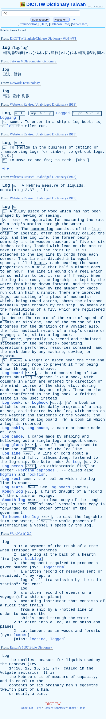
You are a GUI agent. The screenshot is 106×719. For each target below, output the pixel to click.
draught (67, 491)
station (8, 584)
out (87, 152)
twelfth (8, 689)
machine (56, 352)
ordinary (55, 685)
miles (30, 126)
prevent (58, 364)
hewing (29, 215)
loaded (41, 246)
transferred (21, 394)
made (95, 428)
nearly (23, 694)
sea (10, 411)
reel (84, 271)
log (6, 47)
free (90, 360)
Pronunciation (28, 24)
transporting (13, 152)
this (81, 504)
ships (85, 622)
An (27, 220)
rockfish (36, 474)
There (65, 293)
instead (49, 398)
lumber (36, 631)
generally (35, 339)
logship (28, 233)
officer (63, 508)
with (54, 246)
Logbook (40, 403)
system (7, 356)
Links (81, 707)
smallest (27, 660)
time (4, 449)
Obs (81, 160)
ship (20, 288)
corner (7, 259)
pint (41, 694)
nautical (29, 331)
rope (36, 364)
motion (34, 224)
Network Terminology (25, 83)
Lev (33, 664)
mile (41, 267)
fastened (82, 458)
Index (72, 707)
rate (100, 220)
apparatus (42, 220)
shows (67, 301)
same (93, 263)
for (44, 152)
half (63, 267)
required (59, 563)
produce (85, 563)
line (43, 238)
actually (9, 305)
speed (96, 284)
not (85, 211)
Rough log (12, 491)
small (50, 445)
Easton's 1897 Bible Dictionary (31, 647)
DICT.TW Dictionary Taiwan (53, 4)
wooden (43, 242)
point (58, 250)
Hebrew (33, 185)
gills (42, 190)
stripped (20, 550)
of (71, 147)
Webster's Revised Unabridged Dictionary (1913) (43, 104)
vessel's (43, 525)
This (22, 259)
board (50, 373)
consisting (25, 297)
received (9, 576)
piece (33, 211)
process (81, 521)
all (39, 580)
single (43, 441)
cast (67, 517)
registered (93, 309)
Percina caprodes (36, 470)
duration (48, 326)
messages (75, 571)
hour (18, 271)
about (78, 453)
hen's (71, 685)
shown (40, 288)
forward (60, 284)
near (70, 360)
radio (96, 580)
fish (81, 466)
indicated (35, 411)
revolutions (21, 309)
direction (85, 381)
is (84, 250)
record (41, 318)
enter (37, 122)
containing (11, 190)
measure (50, 185)
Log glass (12, 445)
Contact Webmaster (55, 707)
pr (80, 113)
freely (80, 276)
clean (53, 500)
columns (8, 381)
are (76, 293)
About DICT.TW (31, 707)
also (93, 326)
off (67, 276)
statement (10, 343)
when (4, 550)
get (78, 152)
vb (92, 113)
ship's (64, 122)
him (44, 689)
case (31, 504)
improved (91, 293)
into (70, 259)
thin (29, 242)
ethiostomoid (61, 466)
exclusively (67, 233)
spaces (7, 263)
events (73, 593)
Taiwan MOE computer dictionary (33, 61)
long (63, 458)
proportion (11, 267)
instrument (54, 601)
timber (57, 152)
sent (91, 571)
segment (38, 546)
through (51, 224)
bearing (70, 263)
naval (51, 504)
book (86, 122)
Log (6, 113)
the (19, 126)
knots (40, 263)
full (13, 331)
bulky (19, 211)
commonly (9, 242)
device (75, 352)
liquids (75, 185)
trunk (69, 546)
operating (72, 343)
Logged (63, 113)
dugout (75, 441)
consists (65, 229)
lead (66, 246)
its (96, 322)
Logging (8, 118)
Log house (37, 428)
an (9, 271)
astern (50, 301)
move (20, 160)
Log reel (11, 479)
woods (67, 631)
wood (52, 211)
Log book (11, 403)
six (101, 242)
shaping (72, 436)
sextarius (28, 673)
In (13, 504)
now (23, 398)
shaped (7, 215)
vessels (67, 504)
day (42, 390)
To (27, 122)
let (42, 276)
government (11, 513)
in (48, 122)
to (2, 126)
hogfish (8, 474)
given (5, 567)
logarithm (53, 567)
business (57, 147)
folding (88, 394)
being (83, 238)
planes (7, 626)
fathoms (49, 458)
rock (66, 160)
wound (60, 271)
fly (51, 309)
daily (53, 407)
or (96, 147)
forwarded (10, 508)
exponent (39, 563)
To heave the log (20, 517)
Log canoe (12, 436)
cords (69, 254)
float (24, 250)
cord (65, 453)
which (65, 211)
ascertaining (13, 525)
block (57, 360)
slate (37, 335)
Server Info (79, 24)
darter (7, 470)
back (63, 554)
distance (93, 301)
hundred (8, 458)
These (78, 390)
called (89, 233)
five (84, 242)
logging (38, 639)
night (62, 390)
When (95, 276)
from (81, 254)
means (92, 305)
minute (82, 267)
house (83, 428)
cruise (91, 331)
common (37, 229)
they (29, 576)
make (4, 250)
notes (92, 411)
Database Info (59, 24)
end (100, 360)
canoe (37, 436)
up (68, 250)
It (77, 250)
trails (36, 605)
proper (45, 508)
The (24, 229)
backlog (33, 559)
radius (23, 246)
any (42, 352)
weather (17, 415)
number (71, 288)
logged (57, 639)
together (43, 377)
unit (38, 677)
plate (28, 314)
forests (92, 631)
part (22, 689)
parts (5, 377)
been (96, 211)
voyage (77, 326)
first (50, 491)
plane (53, 597)
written (33, 571)
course (77, 322)
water (76, 224)
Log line (11, 453)
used (34, 398)
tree (93, 546)
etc (71, 386)
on (75, 246)
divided (56, 259)
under (58, 462)
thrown (32, 280)
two (93, 373)
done (25, 352)
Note (45, 462)
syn (17, 559)
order (5, 614)
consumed (82, 348)
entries (95, 390)
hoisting (20, 364)
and (38, 160)
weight (36, 360)
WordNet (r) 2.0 (20, 533)
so (9, 276)
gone (25, 305)
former (68, 238)
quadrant (61, 242)
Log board (12, 373)
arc (92, 246)
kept (84, 280)
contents (9, 419)
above (80, 487)
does (95, 267)
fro (47, 160)
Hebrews (17, 664)
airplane (32, 322)
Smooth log (13, 500)
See (35, 462)
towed (35, 301)
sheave (48, 369)
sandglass (69, 445)
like (59, 377)
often (46, 233)
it (13, 250)
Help (44, 24)
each (93, 254)
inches (7, 246)
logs (34, 152)
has (76, 211)
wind (13, 386)
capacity (86, 677)
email (37, 584)
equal (83, 259)
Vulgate (8, 673)
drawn (44, 284)
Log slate (12, 487)
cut (23, 631)
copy (65, 500)
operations (11, 348)
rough (93, 500)
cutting (84, 147)
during (89, 386)
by (18, 215)
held (18, 276)
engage (23, 147)
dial (15, 314)
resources (60, 348)
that (52, 267)
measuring (74, 220)
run (42, 126)
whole (65, 521)
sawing (52, 215)
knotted (67, 609)
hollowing (10, 441)
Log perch (12, 466)
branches (48, 550)
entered (56, 381)
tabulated (90, 339)
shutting (23, 377)
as (97, 122)
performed (35, 348)
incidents (46, 415)
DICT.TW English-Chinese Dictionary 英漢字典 (43, 38)
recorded (32, 424)
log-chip (61, 280)
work (13, 352)
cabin (62, 428)
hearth (89, 554)
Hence (15, 318)
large (26, 554)
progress (9, 326)
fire (4, 559)
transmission (59, 580)
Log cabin (12, 428)
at (2, 411)
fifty (33, 458)
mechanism (81, 297)
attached (9, 254)
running (28, 449)
